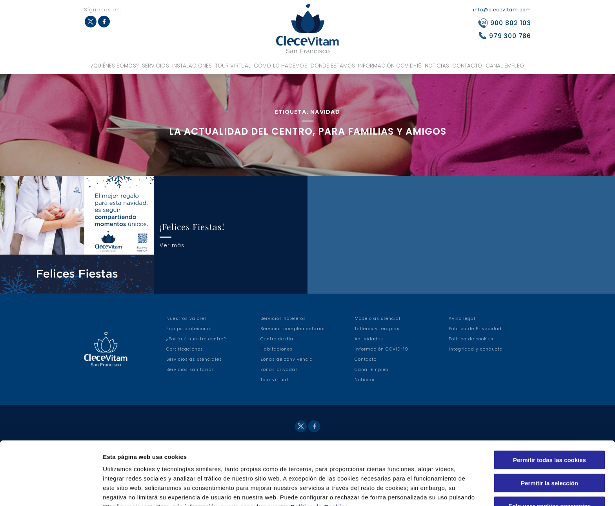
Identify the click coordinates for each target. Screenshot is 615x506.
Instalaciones (192, 65)
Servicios (155, 65)
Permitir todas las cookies (549, 418)
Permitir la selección (549, 441)
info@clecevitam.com (502, 10)
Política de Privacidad (475, 329)
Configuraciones (422, 490)
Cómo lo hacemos (281, 65)
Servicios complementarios (293, 329)
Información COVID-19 (390, 65)
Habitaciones (276, 349)
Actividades (369, 339)
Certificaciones (184, 349)
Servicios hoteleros (283, 319)
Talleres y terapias (377, 329)
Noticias (437, 65)
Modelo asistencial (377, 319)
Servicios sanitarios (190, 370)
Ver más (172, 245)
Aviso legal (462, 319)
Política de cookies (471, 339)
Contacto (467, 65)
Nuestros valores (186, 319)
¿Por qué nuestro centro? (196, 339)
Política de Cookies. (320, 465)
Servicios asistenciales (194, 359)
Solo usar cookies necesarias (549, 464)
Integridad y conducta (476, 349)
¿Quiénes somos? (115, 65)
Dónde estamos (333, 65)
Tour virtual (233, 65)
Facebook (104, 21)
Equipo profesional (189, 329)
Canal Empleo (505, 65)
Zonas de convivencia (286, 359)
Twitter (90, 21)
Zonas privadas (279, 370)
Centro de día (276, 339)
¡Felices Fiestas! (192, 226)
